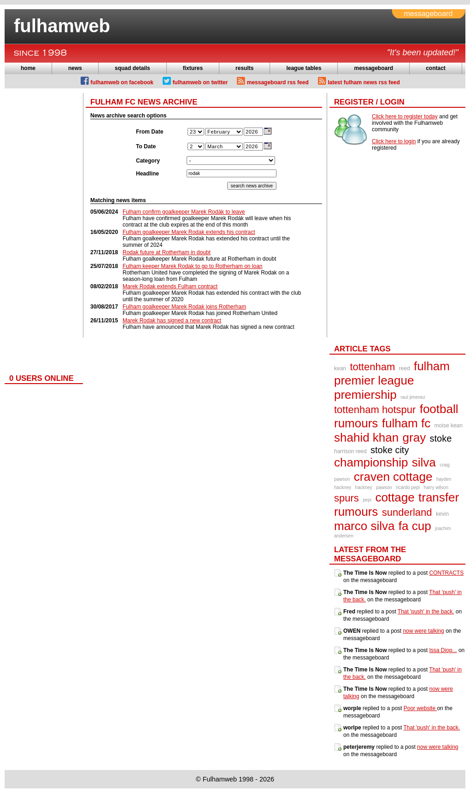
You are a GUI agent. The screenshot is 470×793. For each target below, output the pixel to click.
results (244, 68)
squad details (132, 68)
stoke (441, 438)
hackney (363, 487)
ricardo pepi (408, 487)
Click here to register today (405, 116)
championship (371, 462)
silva (424, 462)
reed (404, 368)
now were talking (423, 631)
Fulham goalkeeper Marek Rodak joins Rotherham (184, 306)
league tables (303, 68)
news (75, 68)
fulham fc (406, 423)
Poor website (420, 708)
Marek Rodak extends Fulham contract (170, 286)
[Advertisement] (41, 231)
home (28, 68)
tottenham (372, 367)
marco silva (364, 526)
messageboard (373, 68)
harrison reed (350, 451)
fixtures (193, 68)
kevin (442, 514)
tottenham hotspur (375, 409)
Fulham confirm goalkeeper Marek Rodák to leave (184, 212)
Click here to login (394, 141)
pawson (384, 487)
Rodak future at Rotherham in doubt (167, 252)
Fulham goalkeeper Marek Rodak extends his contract (189, 232)
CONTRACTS (446, 573)
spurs (346, 498)
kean (340, 368)
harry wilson (436, 487)
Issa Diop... (443, 650)
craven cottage (393, 477)
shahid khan (366, 437)
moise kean (449, 425)
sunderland (407, 512)
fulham (432, 366)
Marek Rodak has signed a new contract (172, 320)
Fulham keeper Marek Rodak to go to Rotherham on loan (193, 266)
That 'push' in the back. (426, 611)
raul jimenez (412, 397)
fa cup (415, 526)
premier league (374, 380)
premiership (365, 395)
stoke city (389, 450)
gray (414, 437)
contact (436, 68)
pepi (367, 499)
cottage (394, 497)
